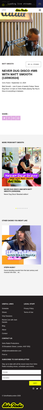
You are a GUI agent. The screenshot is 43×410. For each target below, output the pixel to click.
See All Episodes (33, 64)
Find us (4, 354)
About (4, 330)
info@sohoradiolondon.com (11, 351)
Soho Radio (6, 83)
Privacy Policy (29, 308)
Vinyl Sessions (7, 316)
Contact (4, 333)
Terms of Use (28, 312)
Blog (3, 326)
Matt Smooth (8, 64)
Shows (4, 312)
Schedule (5, 308)
